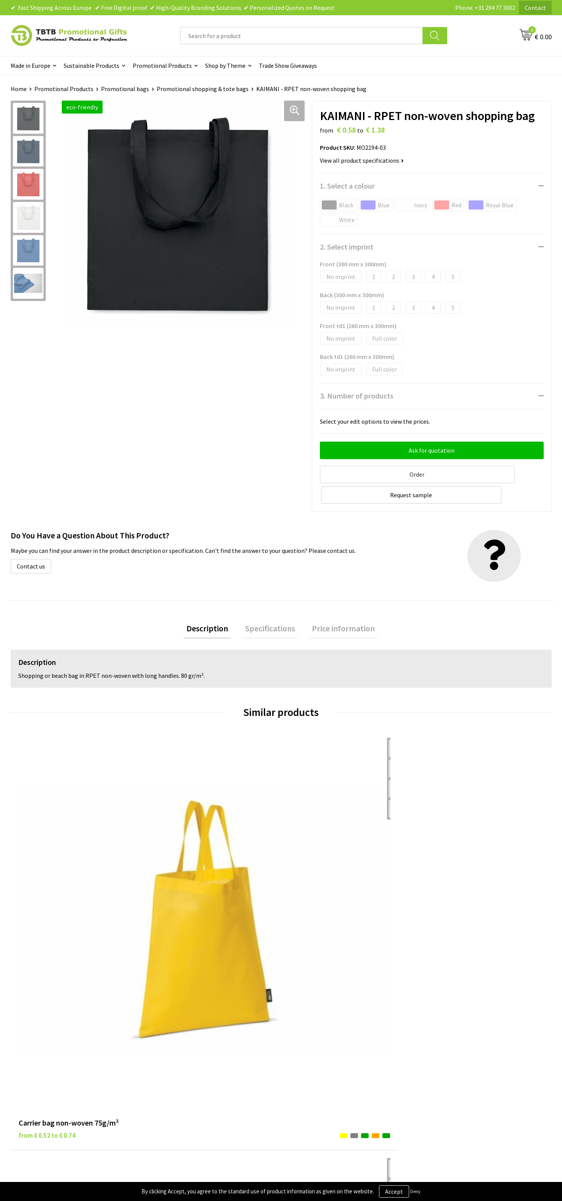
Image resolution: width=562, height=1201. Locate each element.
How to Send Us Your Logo (189, 1048)
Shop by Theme (225, 65)
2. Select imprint (346, 246)
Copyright (304, 1037)
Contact (535, 7)
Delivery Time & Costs (184, 1002)
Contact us (31, 543)
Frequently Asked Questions (192, 990)
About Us (436, 990)
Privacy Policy (308, 1002)
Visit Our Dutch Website (455, 1025)
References (439, 1013)
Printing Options (178, 1025)
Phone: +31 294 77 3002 (485, 7)
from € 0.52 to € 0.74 (47, 862)
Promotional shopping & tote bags (203, 89)
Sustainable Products (91, 65)
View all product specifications (362, 160)
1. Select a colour (347, 186)
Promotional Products (162, 65)
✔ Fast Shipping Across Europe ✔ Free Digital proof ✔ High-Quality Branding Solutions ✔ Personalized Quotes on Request (173, 7)
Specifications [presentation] (270, 606)
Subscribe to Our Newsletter (327, 1048)
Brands (300, 990)
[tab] (213, 607)
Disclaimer (304, 1013)
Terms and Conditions (319, 1025)
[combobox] (301, 35)
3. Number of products (356, 395)
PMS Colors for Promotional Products (205, 1037)
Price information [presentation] (338, 606)
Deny (415, 1191)
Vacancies (437, 1002)
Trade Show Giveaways (288, 65)
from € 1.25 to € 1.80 (182, 862)
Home (19, 89)
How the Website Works (187, 1013)
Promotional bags (125, 89)
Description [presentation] (213, 606)
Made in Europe (30, 65)
